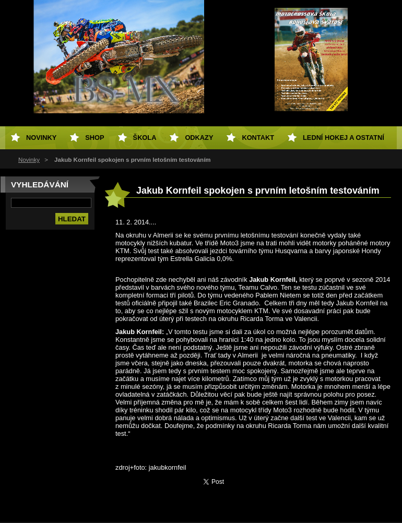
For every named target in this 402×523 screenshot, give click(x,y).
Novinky (29, 160)
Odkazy (199, 137)
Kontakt (258, 137)
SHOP (94, 137)
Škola (145, 137)
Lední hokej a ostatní (343, 137)
